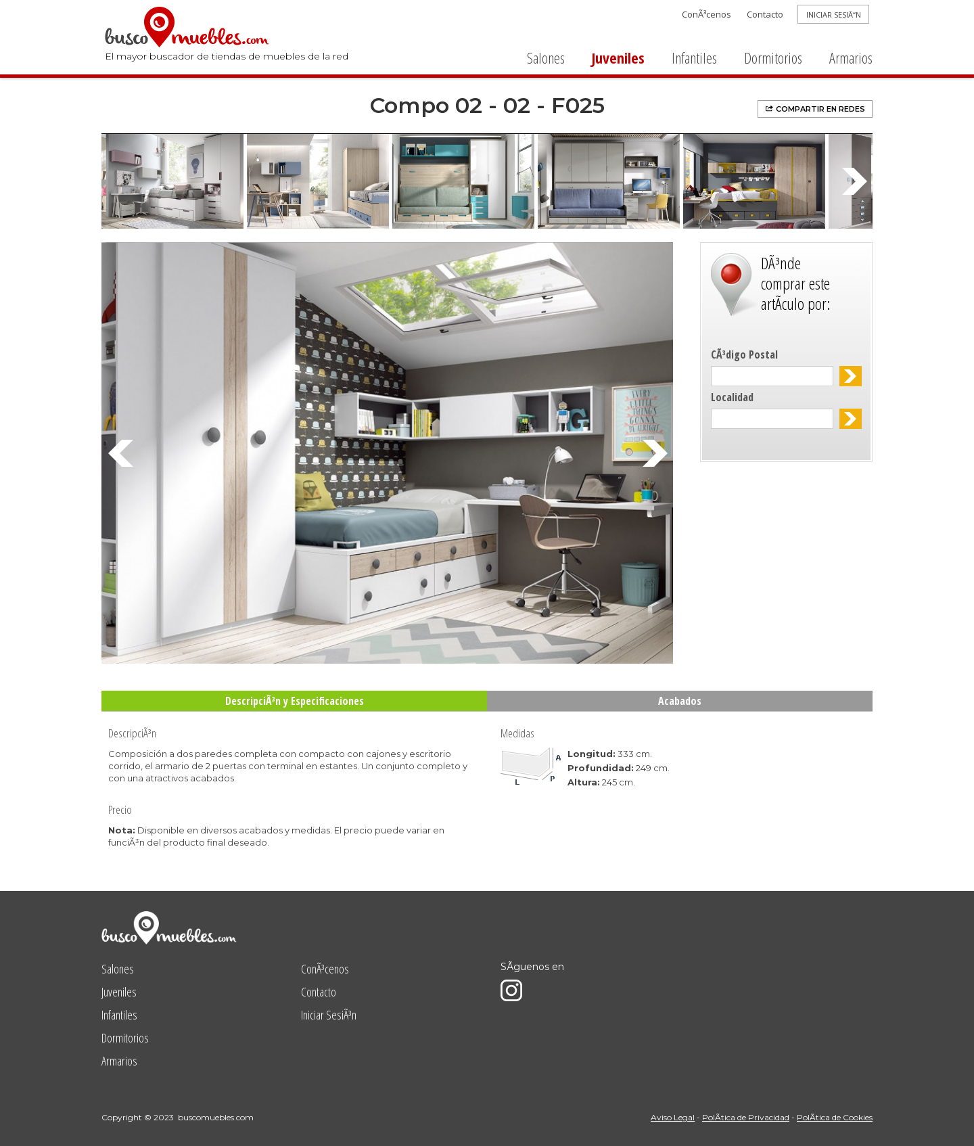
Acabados (679, 700)
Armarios (851, 57)
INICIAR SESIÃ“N (833, 14)
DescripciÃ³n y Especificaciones (294, 700)
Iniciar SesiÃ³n (328, 1015)
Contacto (765, 14)
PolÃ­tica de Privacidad (745, 1117)
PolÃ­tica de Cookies (835, 1117)
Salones (546, 57)
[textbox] (772, 376)
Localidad (732, 397)
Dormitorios (773, 57)
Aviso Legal (673, 1117)
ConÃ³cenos (706, 14)
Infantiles (694, 57)
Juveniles (618, 57)
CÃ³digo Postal (744, 354)
